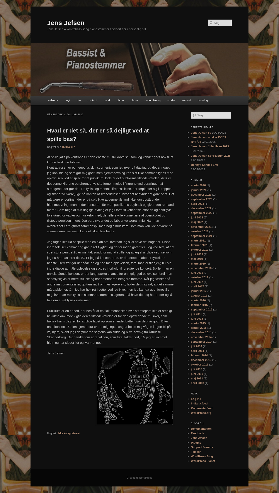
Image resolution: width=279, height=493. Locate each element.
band (107, 100)
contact (92, 100)
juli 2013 (196, 369)
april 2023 (197, 203)
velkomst (53, 100)
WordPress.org (201, 412)
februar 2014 (199, 355)
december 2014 (201, 332)
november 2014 (201, 337)
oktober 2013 (199, 364)
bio (79, 100)
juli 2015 (196, 314)
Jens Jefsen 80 (201, 132)
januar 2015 (199, 327)
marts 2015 (198, 323)
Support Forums (202, 447)
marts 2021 (198, 240)
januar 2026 (199, 190)
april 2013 (197, 383)
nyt (68, 100)
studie (171, 100)
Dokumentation (201, 428)
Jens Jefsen (66, 22)
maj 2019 (197, 258)
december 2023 (201, 194)
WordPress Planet (203, 461)
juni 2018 (197, 272)
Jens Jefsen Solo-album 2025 (210, 155)
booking (203, 100)
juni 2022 (197, 217)
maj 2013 (197, 378)
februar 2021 (199, 245)
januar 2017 (199, 291)
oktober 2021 (199, 231)
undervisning (153, 100)
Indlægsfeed (199, 403)
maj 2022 (197, 222)
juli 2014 (196, 346)
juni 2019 (197, 254)
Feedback (197, 433)
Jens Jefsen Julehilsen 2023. (210, 146)
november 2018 (201, 268)
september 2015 (201, 309)
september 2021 (201, 236)
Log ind (196, 399)
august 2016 (199, 295)
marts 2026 (198, 185)
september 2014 (201, 341)
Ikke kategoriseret (69, 433)
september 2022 (201, 213)
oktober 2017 (199, 277)
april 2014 (197, 350)
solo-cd (186, 100)
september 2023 (201, 199)
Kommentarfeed (202, 408)
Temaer (196, 451)
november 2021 (201, 226)
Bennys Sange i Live (204, 164)
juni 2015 (197, 318)
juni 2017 (197, 281)
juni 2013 (197, 374)
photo (120, 100)
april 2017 (197, 286)
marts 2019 (198, 263)
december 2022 (201, 208)
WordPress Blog (202, 456)
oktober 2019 (199, 249)
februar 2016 (199, 305)
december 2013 (201, 360)
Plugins (196, 442)
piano (134, 100)
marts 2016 (198, 300)
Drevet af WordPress (139, 477)
